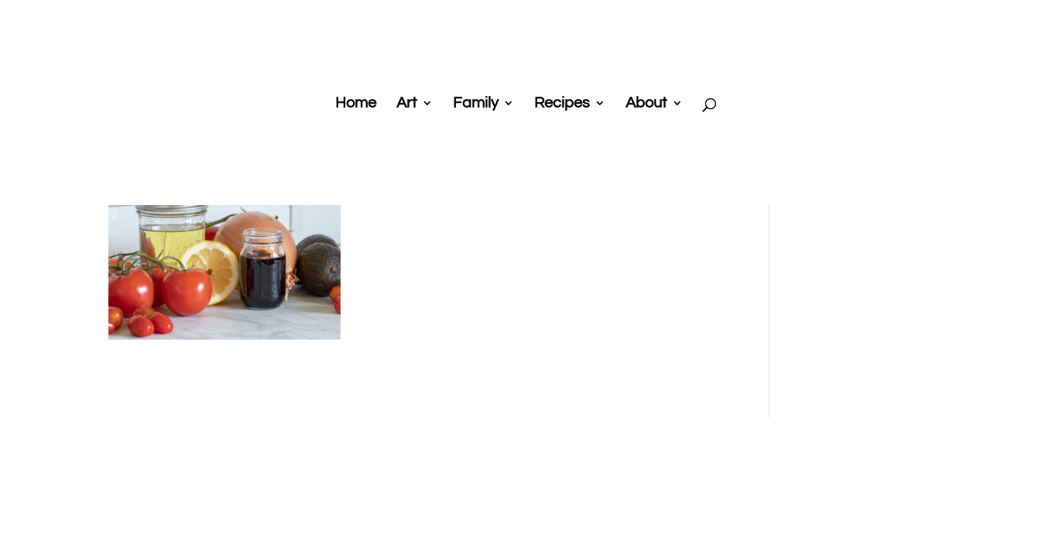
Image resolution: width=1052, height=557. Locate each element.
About (646, 104)
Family (476, 104)
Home (355, 104)
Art (406, 104)
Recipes (562, 104)
